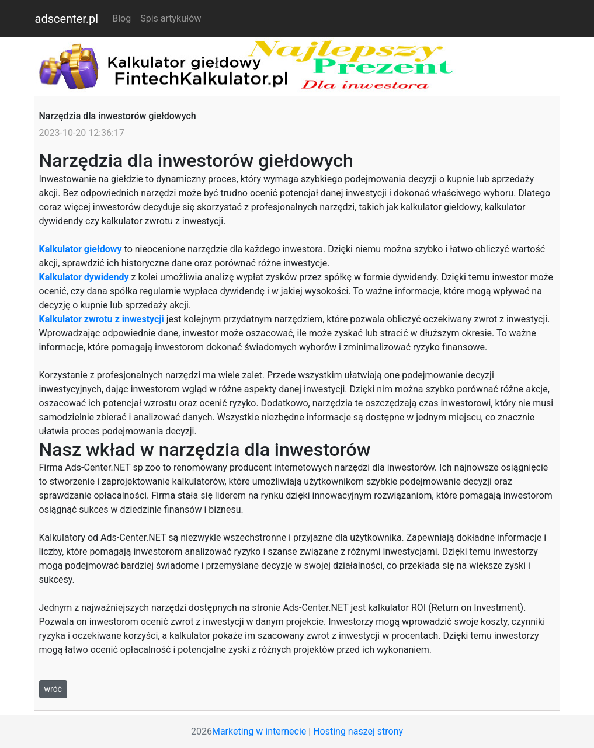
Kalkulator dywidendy (84, 277)
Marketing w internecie (259, 731)
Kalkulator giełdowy (80, 249)
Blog (124, 18)
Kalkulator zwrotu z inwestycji (101, 319)
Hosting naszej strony (358, 731)
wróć (53, 689)
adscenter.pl (67, 19)
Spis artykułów (170, 18)
